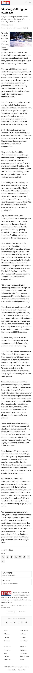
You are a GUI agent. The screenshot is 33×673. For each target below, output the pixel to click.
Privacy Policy (12, 670)
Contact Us (22, 612)
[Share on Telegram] (24, 557)
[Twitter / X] (10, 622)
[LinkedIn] (22, 622)
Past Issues (23, 653)
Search (22, 659)
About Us (11, 612)
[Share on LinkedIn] (16, 557)
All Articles (23, 650)
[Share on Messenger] (11, 557)
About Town (24, 641)
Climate (6, 637)
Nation (11, 550)
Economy (7, 641)
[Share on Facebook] (7, 557)
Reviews (23, 637)
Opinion (23, 634)
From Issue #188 (17, 28)
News (5, 630)
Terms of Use (21, 670)
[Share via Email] (3, 561)
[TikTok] (26, 622)
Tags (5, 653)
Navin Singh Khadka (7, 25)
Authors (6, 656)
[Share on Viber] (28, 557)
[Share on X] (3, 557)
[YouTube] (14, 622)
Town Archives (24, 656)
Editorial (6, 634)
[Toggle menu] (30, 3)
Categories (7, 650)
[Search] (26, 3)
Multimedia (24, 630)
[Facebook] (6, 622)
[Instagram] (18, 622)
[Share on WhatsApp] (20, 557)
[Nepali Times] (6, 593)
